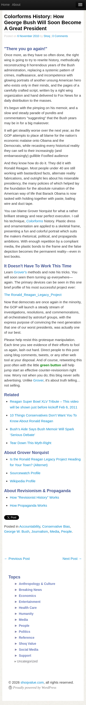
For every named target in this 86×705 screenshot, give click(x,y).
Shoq (47, 36)
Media (54, 531)
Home (5, 4)
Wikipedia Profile (23, 481)
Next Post (72, 559)
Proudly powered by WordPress (34, 687)
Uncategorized (27, 661)
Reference (26, 637)
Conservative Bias (56, 526)
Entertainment (29, 602)
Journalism (39, 531)
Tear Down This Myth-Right (30, 443)
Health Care (28, 608)
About (16, 4)
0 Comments (60, 36)
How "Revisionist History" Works (34, 497)
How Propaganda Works (28, 505)
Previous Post (17, 559)
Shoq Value (27, 643)
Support (25, 655)
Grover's (20, 272)
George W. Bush (16, 531)
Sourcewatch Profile (25, 473)
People (66, 531)
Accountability (29, 526)
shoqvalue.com (32, 682)
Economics (27, 596)
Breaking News (30, 590)
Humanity (26, 613)
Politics (24, 631)
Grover (38, 380)
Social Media (28, 649)
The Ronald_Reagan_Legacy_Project (32, 295)
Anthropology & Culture (37, 584)
